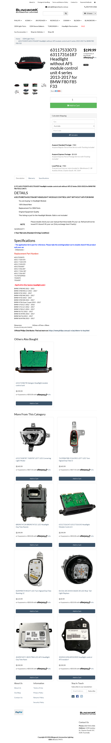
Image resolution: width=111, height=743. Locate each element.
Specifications (44, 178)
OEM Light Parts (20, 26)
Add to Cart (73, 105)
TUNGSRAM (53, 26)
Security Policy (38, 702)
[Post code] (73, 130)
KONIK (28, 20)
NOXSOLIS (55, 20)
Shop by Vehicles (37, 32)
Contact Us (74, 2)
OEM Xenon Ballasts (37, 26)
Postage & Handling (44, 2)
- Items (88, 13)
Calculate (73, 135)
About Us (32, 2)
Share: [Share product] (56, 91)
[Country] (73, 126)
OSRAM (67, 20)
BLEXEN (77, 20)
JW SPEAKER (41, 20)
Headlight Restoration (70, 26)
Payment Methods (86, 2)
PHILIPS (18, 20)
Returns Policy (38, 697)
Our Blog (17, 693)
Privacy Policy (38, 693)
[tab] (20, 178)
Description (20, 178)
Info (95, 57)
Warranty (31, 178)
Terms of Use (38, 688)
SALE (83, 26)
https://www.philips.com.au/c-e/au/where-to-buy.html (69, 331)
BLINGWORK (90, 20)
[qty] (73, 122)
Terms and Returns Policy (60, 2)
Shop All (51, 32)
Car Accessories (20, 32)
